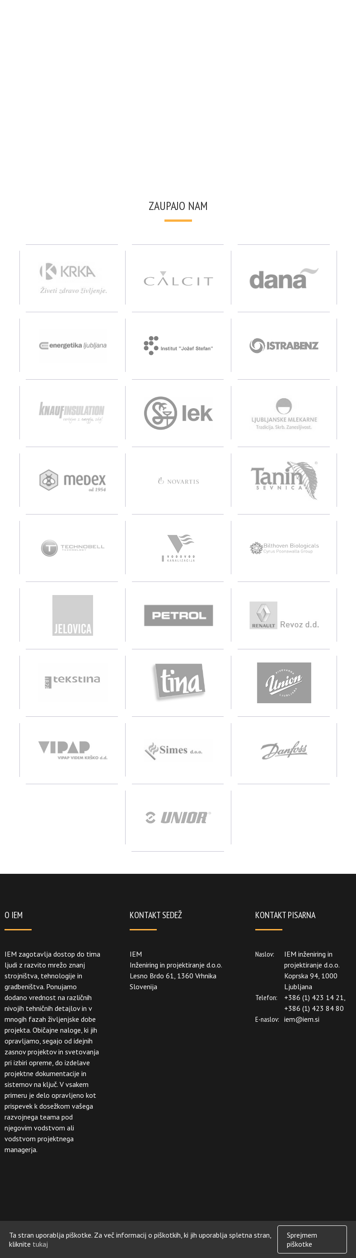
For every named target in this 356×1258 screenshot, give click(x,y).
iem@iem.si (301, 1019)
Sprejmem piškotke (302, 1239)
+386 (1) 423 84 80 (314, 1008)
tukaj (40, 1243)
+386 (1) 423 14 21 (314, 997)
